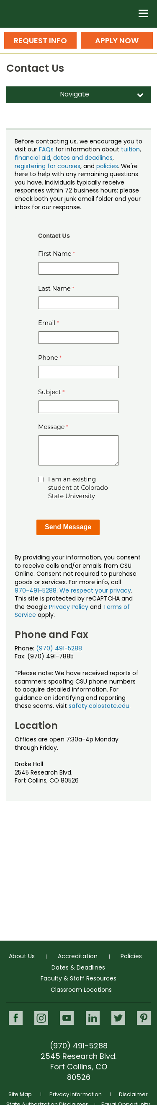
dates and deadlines (83, 157)
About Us (22, 956)
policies (107, 166)
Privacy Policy (68, 607)
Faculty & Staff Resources (78, 978)
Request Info (40, 40)
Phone (48, 357)
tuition (130, 149)
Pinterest (144, 1018)
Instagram (41, 1018)
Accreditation (78, 956)
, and (88, 166)
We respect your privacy (95, 590)
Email (46, 323)
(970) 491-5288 (59, 648)
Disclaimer (133, 1094)
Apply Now (117, 40)
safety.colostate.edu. (100, 706)
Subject (49, 392)
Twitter (118, 1018)
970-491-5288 (36, 590)
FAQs (46, 149)
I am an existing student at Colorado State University (78, 488)
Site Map (20, 1094)
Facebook (16, 1018)
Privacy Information (75, 1094)
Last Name (54, 288)
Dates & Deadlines (78, 967)
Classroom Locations (81, 989)
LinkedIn (93, 1018)
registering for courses (47, 166)
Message (51, 427)
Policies (131, 956)
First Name (55, 253)
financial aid (32, 157)
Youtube (67, 1018)
